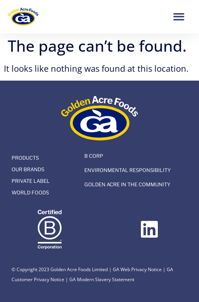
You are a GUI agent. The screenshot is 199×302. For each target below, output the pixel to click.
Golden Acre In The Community (127, 184)
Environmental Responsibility (127, 170)
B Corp (93, 156)
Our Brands (28, 169)
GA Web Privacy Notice (137, 269)
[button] (179, 17)
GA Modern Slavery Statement (101, 279)
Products (25, 158)
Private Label (31, 181)
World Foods (30, 192)
